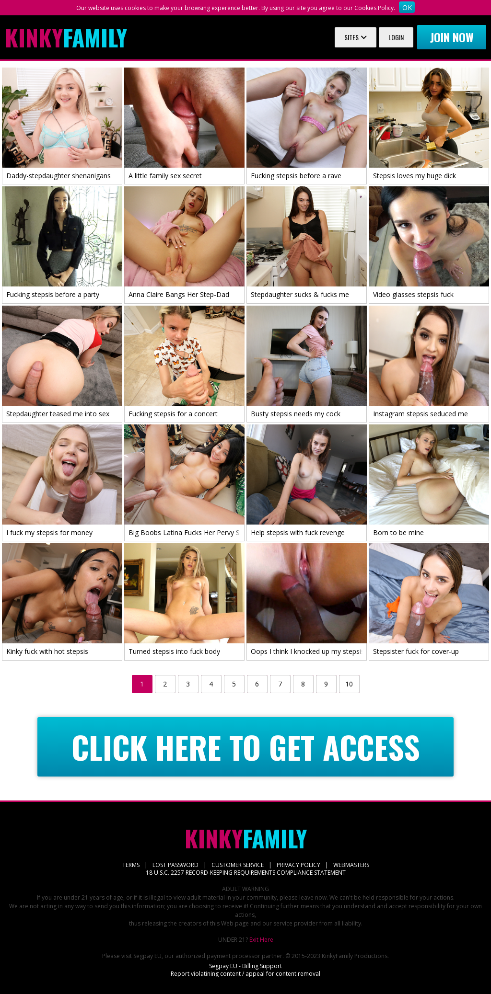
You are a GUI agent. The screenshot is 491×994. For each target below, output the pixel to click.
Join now (452, 37)
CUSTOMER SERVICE (237, 865)
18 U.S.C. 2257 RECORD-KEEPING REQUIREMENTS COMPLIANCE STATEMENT (246, 872)
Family (66, 37)
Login (396, 37)
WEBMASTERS (351, 865)
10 (349, 683)
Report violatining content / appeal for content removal (245, 974)
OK (407, 7)
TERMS (131, 865)
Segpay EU (147, 956)
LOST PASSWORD (175, 865)
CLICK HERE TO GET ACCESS (245, 747)
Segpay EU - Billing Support (245, 966)
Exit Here (261, 940)
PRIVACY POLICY (298, 865)
